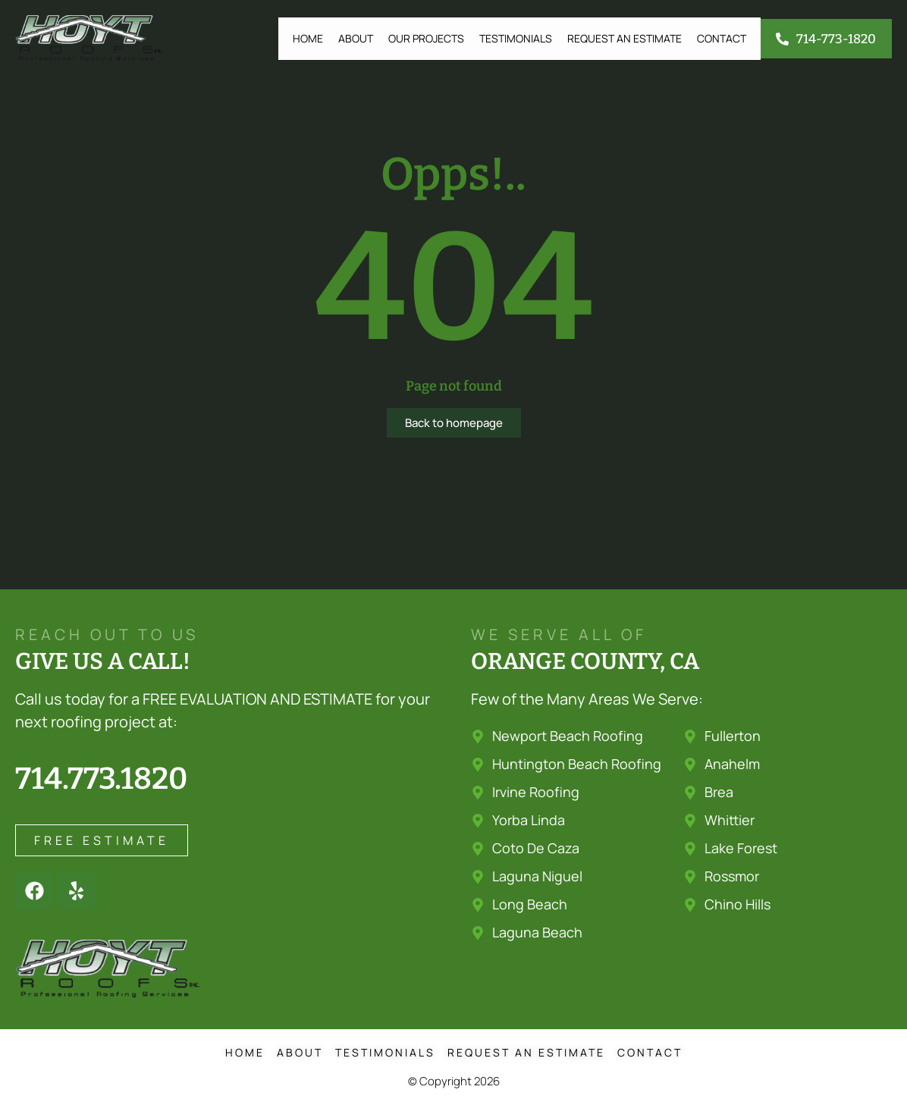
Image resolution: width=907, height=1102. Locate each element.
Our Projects (426, 38)
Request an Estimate (624, 38)
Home (308, 38)
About (355, 38)
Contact (721, 38)
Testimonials (515, 38)
